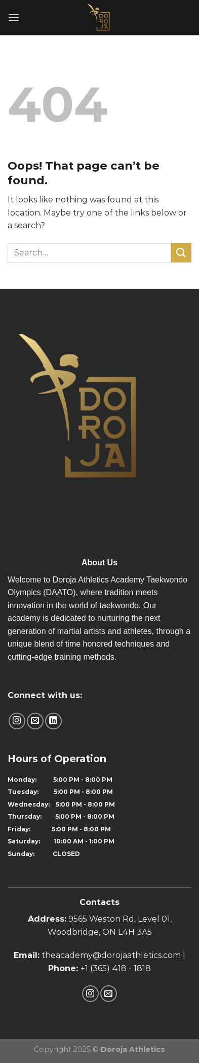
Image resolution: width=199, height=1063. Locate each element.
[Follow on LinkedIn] (53, 721)
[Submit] (181, 252)
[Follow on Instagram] (17, 721)
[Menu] (14, 17)
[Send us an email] (35, 721)
